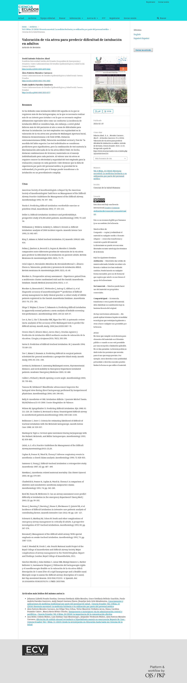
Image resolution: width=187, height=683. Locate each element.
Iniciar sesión (130, 18)
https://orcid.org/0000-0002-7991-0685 (36, 81)
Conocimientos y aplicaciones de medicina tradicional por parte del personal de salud (75, 602)
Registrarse (114, 18)
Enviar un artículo (143, 50)
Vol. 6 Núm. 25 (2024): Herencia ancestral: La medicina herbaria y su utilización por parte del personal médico (65, 29)
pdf (98, 111)
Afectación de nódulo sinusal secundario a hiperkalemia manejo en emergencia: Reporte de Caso (80, 619)
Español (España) (141, 38)
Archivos (32, 18)
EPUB (108, 111)
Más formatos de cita (103, 158)
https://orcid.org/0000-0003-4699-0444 (36, 69)
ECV (103, 18)
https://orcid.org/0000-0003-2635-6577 (36, 92)
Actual (21, 18)
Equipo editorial (47, 18)
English (137, 34)
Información (75, 18)
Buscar (62, 18)
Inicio (24, 27)
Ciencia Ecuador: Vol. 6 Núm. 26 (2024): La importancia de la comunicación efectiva (75, 614)
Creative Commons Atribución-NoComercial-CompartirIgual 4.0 (110, 211)
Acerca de (91, 18)
